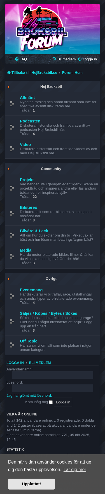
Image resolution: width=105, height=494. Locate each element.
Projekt (27, 180)
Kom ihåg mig (38, 402)
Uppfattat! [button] (31, 484)
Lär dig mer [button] (75, 469)
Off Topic (29, 341)
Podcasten (30, 121)
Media (25, 250)
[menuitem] (21, 59)
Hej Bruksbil (51, 86)
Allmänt (27, 97)
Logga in (15, 363)
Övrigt (51, 278)
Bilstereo (28, 207)
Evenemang (31, 290)
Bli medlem (40, 363)
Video (25, 144)
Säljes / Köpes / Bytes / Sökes (48, 313)
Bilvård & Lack (34, 231)
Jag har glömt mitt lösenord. (29, 395)
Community (51, 169)
